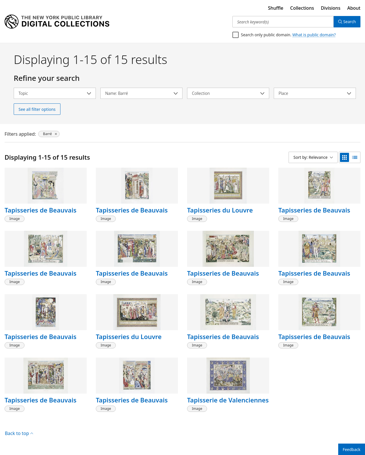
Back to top (19, 433)
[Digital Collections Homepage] (57, 22)
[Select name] (141, 93)
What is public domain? (314, 34)
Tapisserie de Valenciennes (228, 400)
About (353, 8)
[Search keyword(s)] (283, 21)
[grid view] (344, 157)
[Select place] (315, 93)
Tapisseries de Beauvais (40, 210)
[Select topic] (55, 93)
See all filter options (37, 109)
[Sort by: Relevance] (313, 157)
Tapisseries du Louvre (220, 210)
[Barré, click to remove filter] (49, 134)
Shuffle (275, 8)
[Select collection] (228, 93)
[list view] (354, 157)
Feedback (351, 449)
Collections (302, 8)
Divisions (330, 8)
